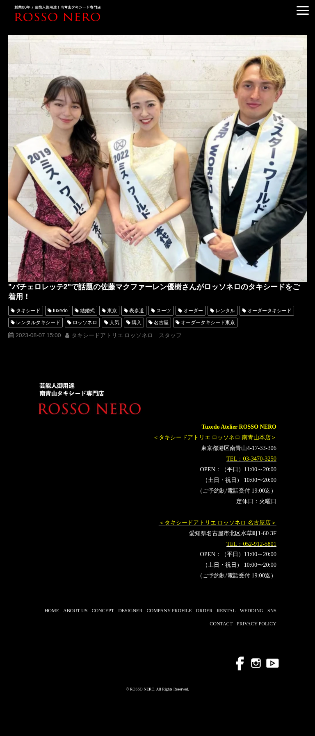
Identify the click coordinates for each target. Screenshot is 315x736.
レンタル (225, 310)
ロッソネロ (85, 322)
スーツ (163, 310)
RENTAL (226, 610)
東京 (112, 310)
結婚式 (87, 310)
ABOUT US (75, 610)
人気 (114, 322)
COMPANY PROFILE (169, 610)
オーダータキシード (269, 310)
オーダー (193, 310)
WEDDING (251, 610)
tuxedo (60, 310)
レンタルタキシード (38, 322)
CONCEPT (102, 610)
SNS (271, 610)
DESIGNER (130, 610)
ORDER (204, 610)
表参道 (136, 310)
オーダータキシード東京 (208, 322)
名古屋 (161, 322)
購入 (137, 322)
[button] (302, 10)
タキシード (28, 310)
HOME (52, 610)
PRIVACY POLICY (256, 623)
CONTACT (221, 623)
